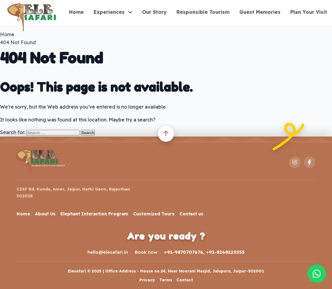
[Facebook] (309, 162)
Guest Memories (259, 12)
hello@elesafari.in (107, 252)
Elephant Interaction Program (94, 214)
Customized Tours (154, 214)
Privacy (147, 279)
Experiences (113, 12)
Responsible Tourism (203, 12)
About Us (45, 214)
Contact (184, 279)
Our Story (154, 12)
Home (76, 12)
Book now (146, 252)
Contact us (191, 214)
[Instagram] (295, 162)
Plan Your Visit (308, 12)
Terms (165, 279)
